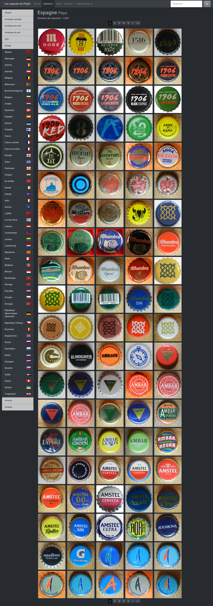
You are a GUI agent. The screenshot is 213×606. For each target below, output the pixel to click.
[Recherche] (186, 4)
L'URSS (18, 213)
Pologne (18, 297)
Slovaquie (18, 361)
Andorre (18, 65)
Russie (18, 342)
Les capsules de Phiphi (17, 3)
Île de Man (18, 181)
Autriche (18, 71)
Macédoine (18, 252)
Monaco (18, 271)
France (18, 136)
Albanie (18, 52)
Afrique (8, 12)
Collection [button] (49, 3)
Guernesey (18, 168)
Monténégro (18, 278)
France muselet (18, 142)
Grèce (18, 162)
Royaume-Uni (18, 335)
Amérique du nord (13, 26)
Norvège (18, 284)
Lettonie (18, 226)
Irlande (18, 187)
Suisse (18, 381)
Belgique (18, 78)
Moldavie (18, 265)
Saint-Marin (18, 348)
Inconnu (8, 400)
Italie (18, 200)
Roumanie (18, 329)
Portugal (18, 304)
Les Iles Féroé (18, 220)
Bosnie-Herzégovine (18, 90)
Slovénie (18, 368)
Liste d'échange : (84, 4)
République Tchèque (18, 323)
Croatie (18, 103)
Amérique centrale (13, 19)
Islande (18, 194)
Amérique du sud (12, 32)
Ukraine (18, 387)
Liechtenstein (18, 232)
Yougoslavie (18, 393)
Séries (59, 4)
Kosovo (18, 207)
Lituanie (18, 239)
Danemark (18, 110)
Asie (7, 39)
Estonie (18, 123)
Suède (18, 374)
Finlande (18, 129)
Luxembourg (18, 245)
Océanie (8, 407)
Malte (18, 258)
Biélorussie (18, 84)
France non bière (18, 149)
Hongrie (18, 174)
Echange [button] (68, 4)
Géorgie (18, 155)
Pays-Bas (18, 291)
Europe (8, 45)
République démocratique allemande (18, 313)
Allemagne (18, 58)
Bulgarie (18, 97)
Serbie (18, 355)
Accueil (37, 4)
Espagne (18, 116)
